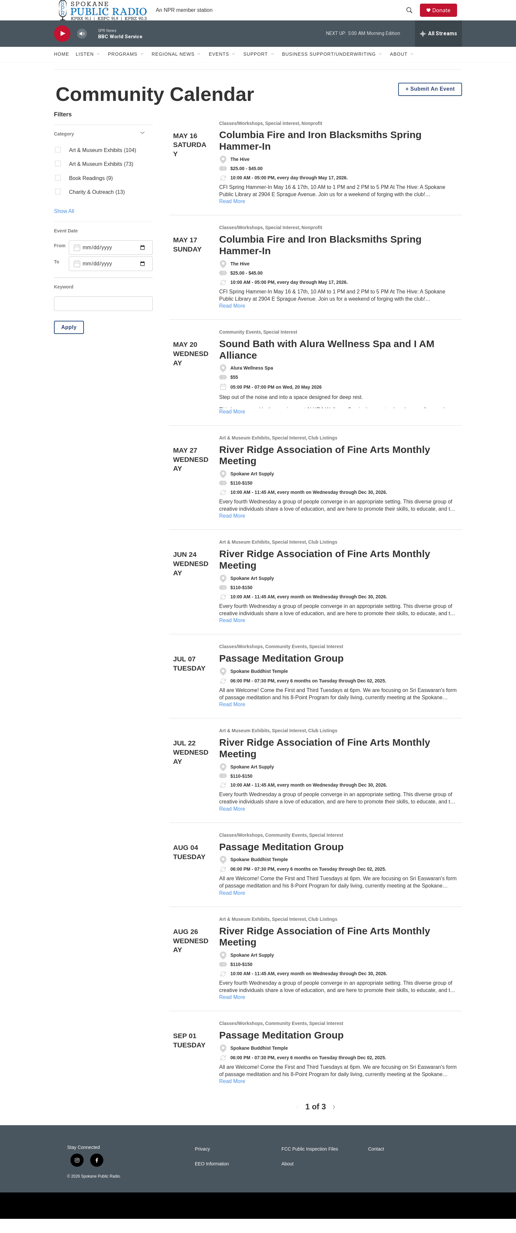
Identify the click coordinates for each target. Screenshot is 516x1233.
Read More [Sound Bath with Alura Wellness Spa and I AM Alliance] (232, 426)
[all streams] (438, 48)
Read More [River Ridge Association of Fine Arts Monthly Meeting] (232, 530)
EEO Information (212, 1178)
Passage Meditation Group (281, 672)
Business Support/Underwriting (329, 68)
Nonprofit (311, 137)
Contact (376, 1163)
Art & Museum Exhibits (244, 452)
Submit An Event (432, 103)
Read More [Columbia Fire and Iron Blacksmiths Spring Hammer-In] (232, 216)
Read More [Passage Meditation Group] (232, 718)
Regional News (173, 68)
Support (255, 68)
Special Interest (282, 137)
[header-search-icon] (412, 17)
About (398, 68)
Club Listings (323, 452)
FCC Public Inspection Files (309, 1163)
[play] (62, 48)
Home (61, 68)
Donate (445, 17)
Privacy (202, 1163)
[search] (103, 318)
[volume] (82, 48)
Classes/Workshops (241, 137)
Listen (85, 68)
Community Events (240, 346)
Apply (69, 341)
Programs (123, 68)
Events (219, 68)
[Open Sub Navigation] (98, 68)
